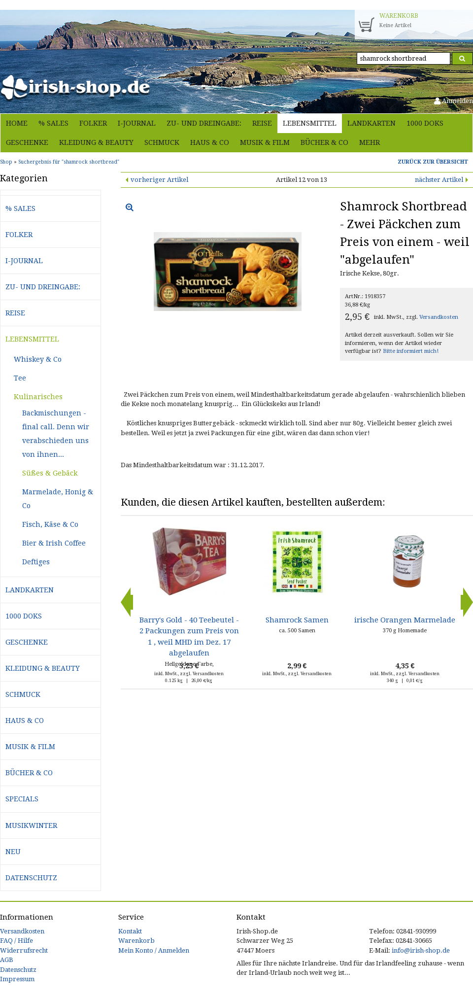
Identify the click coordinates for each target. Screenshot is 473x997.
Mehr (369, 142)
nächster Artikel (439, 179)
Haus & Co (209, 142)
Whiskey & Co (38, 359)
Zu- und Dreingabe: (204, 123)
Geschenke (27, 142)
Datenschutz (31, 878)
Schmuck (161, 142)
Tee (20, 378)
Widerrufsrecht (24, 950)
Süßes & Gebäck (49, 473)
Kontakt (130, 931)
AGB (6, 959)
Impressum (17, 979)
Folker (93, 123)
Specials (21, 799)
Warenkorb (136, 940)
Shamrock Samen (297, 620)
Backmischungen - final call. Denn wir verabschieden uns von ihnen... (55, 433)
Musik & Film (265, 142)
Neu (13, 852)
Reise (262, 123)
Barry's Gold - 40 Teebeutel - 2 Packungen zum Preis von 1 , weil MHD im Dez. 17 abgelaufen (189, 636)
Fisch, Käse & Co (50, 524)
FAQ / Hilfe (16, 940)
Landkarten (371, 123)
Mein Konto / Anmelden (153, 950)
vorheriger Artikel (159, 179)
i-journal (137, 123)
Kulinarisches (38, 397)
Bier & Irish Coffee (54, 543)
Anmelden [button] (453, 100)
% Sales (53, 123)
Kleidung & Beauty (96, 142)
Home (17, 123)
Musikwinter (31, 825)
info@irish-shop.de (421, 950)
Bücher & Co (324, 142)
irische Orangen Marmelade (404, 620)
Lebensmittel (310, 123)
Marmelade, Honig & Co (57, 499)
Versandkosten (438, 317)
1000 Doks (424, 123)
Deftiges (36, 562)
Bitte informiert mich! (411, 351)
